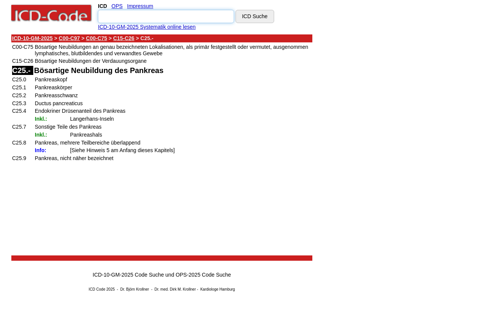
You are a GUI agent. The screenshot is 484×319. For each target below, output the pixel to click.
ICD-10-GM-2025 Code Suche (128, 275)
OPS (117, 6)
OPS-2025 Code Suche (203, 275)
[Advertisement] (380, 147)
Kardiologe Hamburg (217, 289)
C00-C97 (69, 38)
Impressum (140, 6)
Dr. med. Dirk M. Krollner (175, 289)
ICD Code (97, 289)
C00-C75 (96, 38)
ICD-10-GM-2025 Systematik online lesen (146, 27)
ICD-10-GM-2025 (32, 38)
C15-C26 (123, 38)
